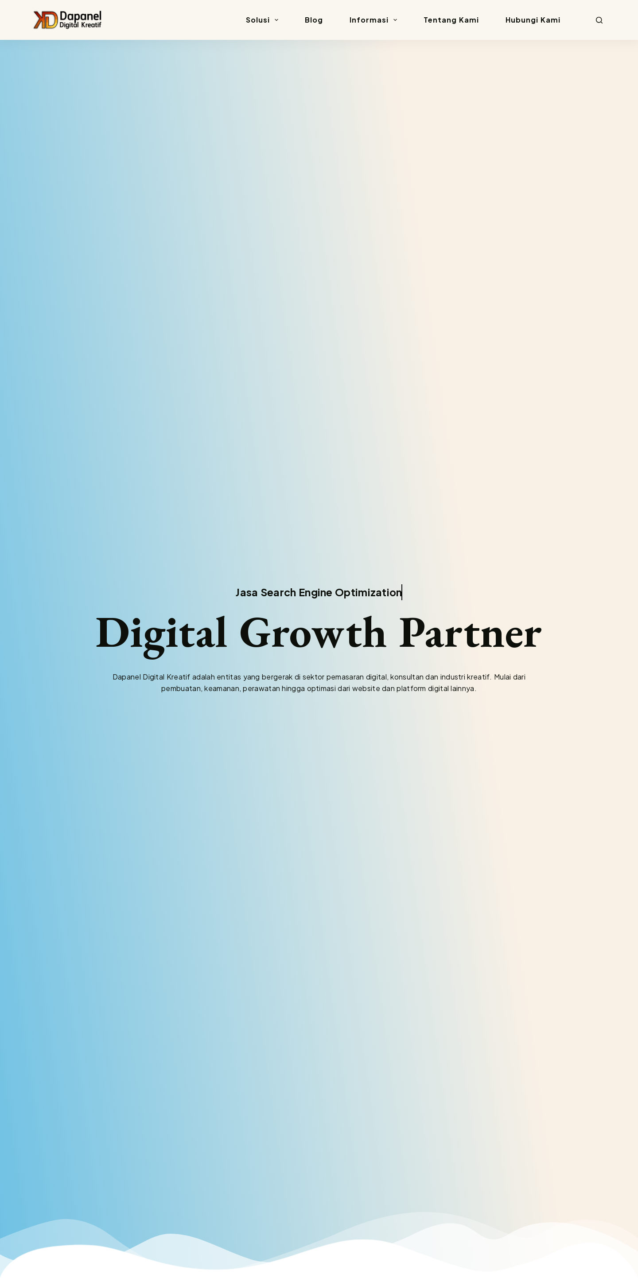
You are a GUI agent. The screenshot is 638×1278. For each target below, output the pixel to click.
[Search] (599, 20)
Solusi (264, 20)
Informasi (375, 20)
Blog (314, 19)
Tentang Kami (451, 19)
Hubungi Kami (533, 19)
